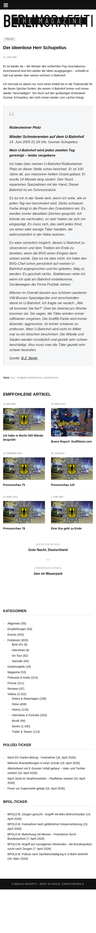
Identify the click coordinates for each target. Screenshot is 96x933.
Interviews (18, 693)
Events (11, 678)
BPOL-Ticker (15, 845)
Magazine (13, 715)
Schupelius (51, 377)
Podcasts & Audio (18, 721)
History (16, 753)
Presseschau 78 (62, 528)
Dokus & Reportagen (25, 742)
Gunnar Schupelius (29, 377)
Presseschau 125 (15, 528)
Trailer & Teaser (22, 775)
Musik (15, 764)
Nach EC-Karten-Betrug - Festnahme (31, 801)
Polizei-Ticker (17, 789)
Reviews (12, 732)
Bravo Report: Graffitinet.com (71, 441)
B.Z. (13, 377)
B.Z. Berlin (29, 358)
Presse (9, 39)
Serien (16, 769)
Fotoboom (14, 683)
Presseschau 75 (14, 485)
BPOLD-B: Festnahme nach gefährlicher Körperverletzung (44, 867)
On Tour (17, 699)
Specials (17, 704)
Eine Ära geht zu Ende (18, 572)
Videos (11, 737)
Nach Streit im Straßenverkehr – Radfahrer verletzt (40, 822)
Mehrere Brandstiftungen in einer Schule (33, 806)
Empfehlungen (16, 672)
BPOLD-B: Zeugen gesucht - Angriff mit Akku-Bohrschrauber (46, 857)
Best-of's (17, 688)
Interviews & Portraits (25, 758)
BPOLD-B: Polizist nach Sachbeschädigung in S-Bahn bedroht (47, 897)
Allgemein (13, 667)
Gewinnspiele (16, 710)
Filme (15, 747)
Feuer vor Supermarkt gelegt (25, 832)
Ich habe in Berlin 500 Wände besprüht (23, 437)
